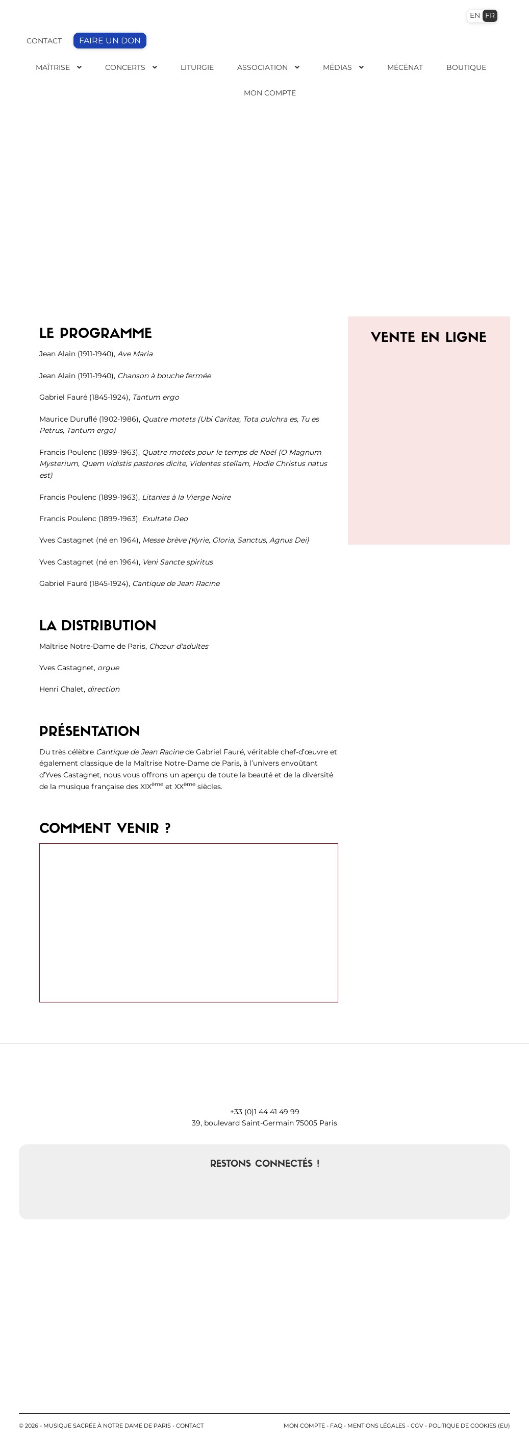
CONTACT (44, 40)
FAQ (336, 1425)
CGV (417, 1425)
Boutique (466, 67)
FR (490, 15)
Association (262, 67)
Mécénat (405, 67)
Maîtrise (53, 67)
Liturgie (197, 67)
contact (190, 1425)
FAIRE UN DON (110, 40)
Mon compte (304, 1425)
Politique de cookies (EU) (469, 1425)
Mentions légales (376, 1425)
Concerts (125, 67)
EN (475, 15)
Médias (337, 67)
